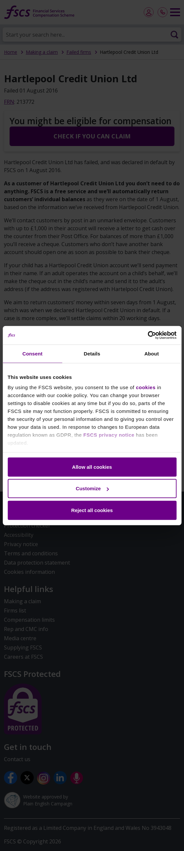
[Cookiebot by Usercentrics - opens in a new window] (147, 335)
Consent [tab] (32, 353)
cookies (145, 387)
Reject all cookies (92, 510)
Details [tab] (92, 353)
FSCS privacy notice (108, 435)
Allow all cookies (92, 466)
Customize (92, 488)
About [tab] (151, 353)
